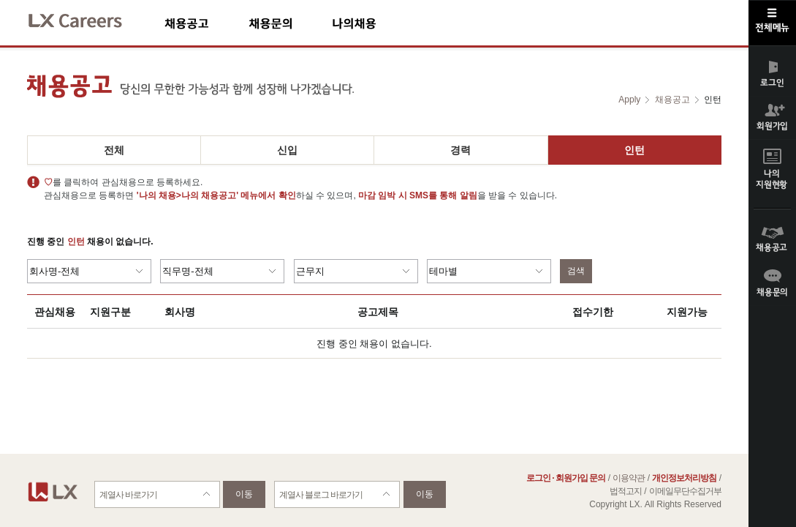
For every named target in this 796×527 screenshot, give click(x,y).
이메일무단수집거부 (685, 491)
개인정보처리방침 (684, 478)
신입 (287, 150)
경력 (460, 150)
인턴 (634, 150)
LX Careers (87, 18)
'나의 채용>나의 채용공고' (187, 195)
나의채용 (376, 23)
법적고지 (626, 491)
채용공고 (206, 23)
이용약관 (629, 478)
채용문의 (290, 23)
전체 (114, 150)
